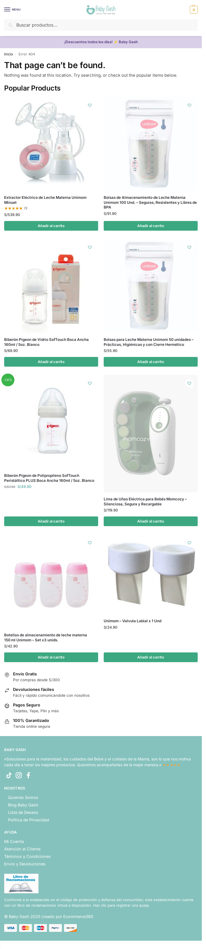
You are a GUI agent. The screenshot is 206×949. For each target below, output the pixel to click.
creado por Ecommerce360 (67, 916)
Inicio (8, 54)
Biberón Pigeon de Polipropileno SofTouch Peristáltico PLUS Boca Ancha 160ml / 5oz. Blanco (49, 478)
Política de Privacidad (28, 819)
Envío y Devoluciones (24, 863)
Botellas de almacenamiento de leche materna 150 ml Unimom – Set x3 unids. (45, 637)
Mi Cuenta (14, 841)
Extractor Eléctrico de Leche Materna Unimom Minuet (45, 200)
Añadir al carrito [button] (51, 225)
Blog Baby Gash (23, 805)
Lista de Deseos (23, 812)
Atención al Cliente (22, 849)
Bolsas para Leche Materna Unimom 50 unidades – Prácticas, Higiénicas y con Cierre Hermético (149, 342)
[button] (193, 10)
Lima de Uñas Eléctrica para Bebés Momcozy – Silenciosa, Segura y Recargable (145, 501)
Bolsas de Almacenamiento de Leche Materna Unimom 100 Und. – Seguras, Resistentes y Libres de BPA (150, 202)
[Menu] (12, 10)
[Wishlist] (90, 105)
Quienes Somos (23, 797)
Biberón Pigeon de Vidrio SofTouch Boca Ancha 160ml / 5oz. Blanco (46, 342)
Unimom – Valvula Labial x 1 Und (132, 621)
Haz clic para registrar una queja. (121, 905)
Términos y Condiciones (27, 856)
